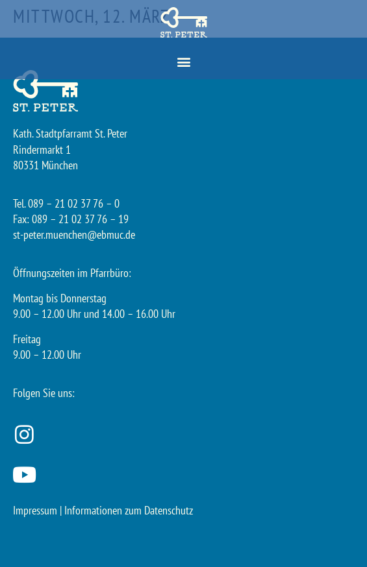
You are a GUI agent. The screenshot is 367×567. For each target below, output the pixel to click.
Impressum (35, 510)
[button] (183, 62)
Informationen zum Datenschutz (128, 510)
